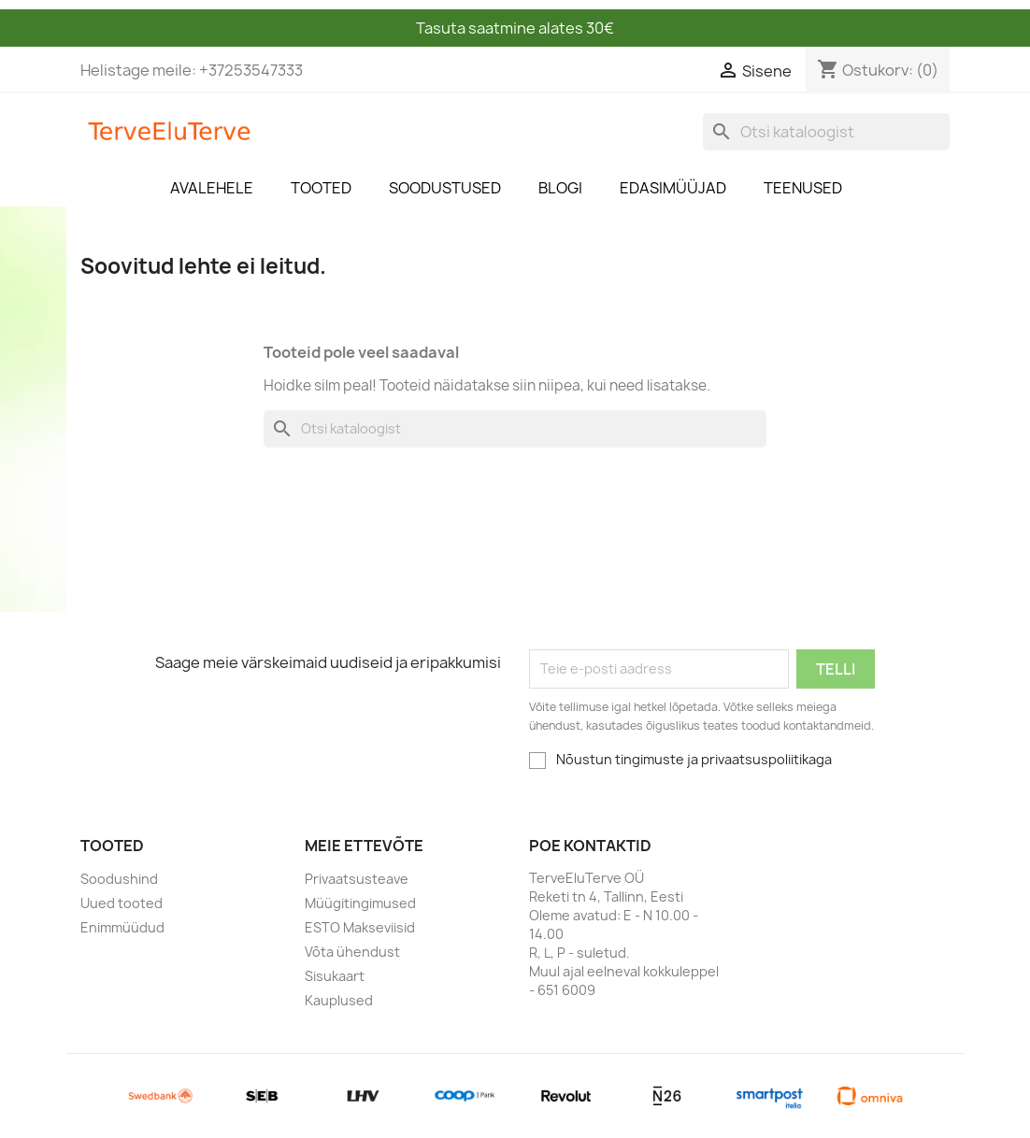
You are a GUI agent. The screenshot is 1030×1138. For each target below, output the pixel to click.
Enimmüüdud (122, 927)
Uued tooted (121, 903)
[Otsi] (826, 131)
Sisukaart (335, 976)
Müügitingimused (360, 903)
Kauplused (339, 1000)
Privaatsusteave (356, 879)
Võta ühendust (352, 951)
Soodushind (119, 879)
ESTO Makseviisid (360, 927)
